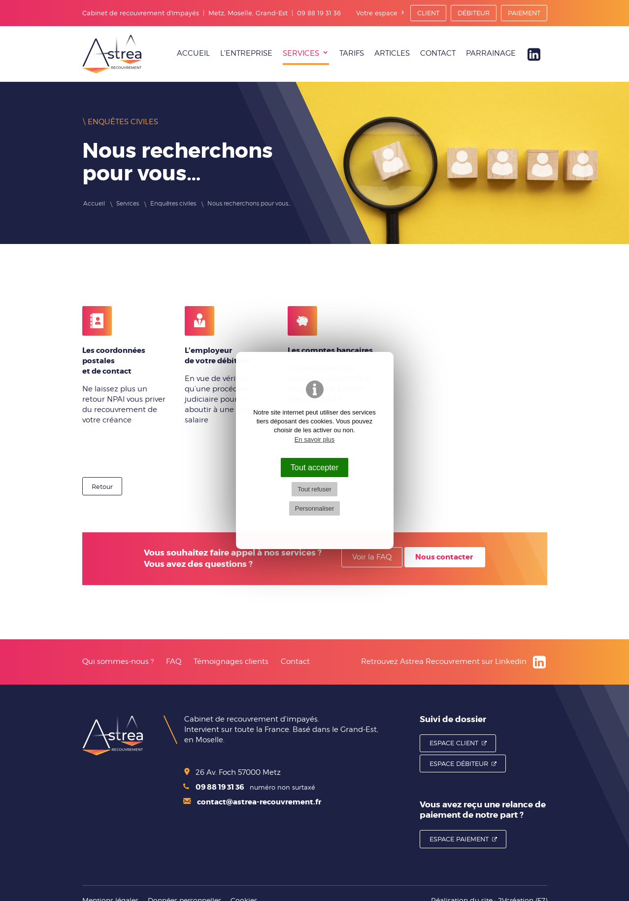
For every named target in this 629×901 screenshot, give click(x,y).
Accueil (193, 53)
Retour (102, 486)
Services (301, 53)
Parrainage (491, 53)
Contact (438, 53)
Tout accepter (315, 467)
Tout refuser (314, 489)
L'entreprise (246, 53)
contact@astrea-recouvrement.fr (252, 802)
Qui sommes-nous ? (118, 661)
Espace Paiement (459, 839)
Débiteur (474, 13)
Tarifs (351, 53)
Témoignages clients (231, 661)
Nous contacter (444, 557)
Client (428, 13)
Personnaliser (314, 508)
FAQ (173, 661)
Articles (392, 53)
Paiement (524, 13)
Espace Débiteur (459, 763)
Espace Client (454, 743)
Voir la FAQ (372, 557)
